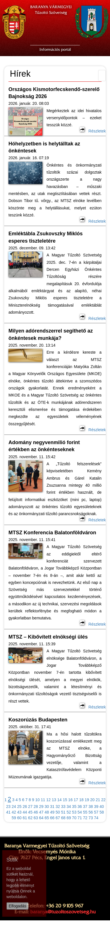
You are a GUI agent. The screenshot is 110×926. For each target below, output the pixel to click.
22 (103, 799)
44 (25, 812)
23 (8, 806)
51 (63, 812)
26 (25, 806)
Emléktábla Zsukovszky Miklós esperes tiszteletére (45, 237)
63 (36, 818)
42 (14, 812)
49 (52, 812)
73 (91, 818)
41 (8, 812)
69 (69, 818)
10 (37, 799)
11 (43, 799)
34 (69, 806)
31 (52, 806)
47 (41, 812)
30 (47, 806)
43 (19, 812)
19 (87, 799)
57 (96, 812)
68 (63, 818)
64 (41, 818)
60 (19, 818)
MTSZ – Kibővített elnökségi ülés (48, 637)
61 (25, 818)
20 (92, 799)
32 (58, 806)
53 (74, 812)
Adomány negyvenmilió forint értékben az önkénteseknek (44, 446)
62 (30, 818)
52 (69, 812)
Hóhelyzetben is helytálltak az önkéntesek (44, 147)
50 (58, 812)
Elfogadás (17, 906)
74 (96, 818)
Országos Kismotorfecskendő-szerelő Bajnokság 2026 (54, 93)
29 (41, 806)
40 (102, 806)
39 (96, 806)
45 (30, 812)
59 (14, 818)
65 (47, 818)
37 (85, 806)
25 (19, 806)
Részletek (93, 131)
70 (74, 818)
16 (70, 799)
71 (80, 818)
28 (36, 806)
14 (59, 799)
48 (47, 812)
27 (30, 806)
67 (58, 818)
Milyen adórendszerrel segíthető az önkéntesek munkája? (50, 334)
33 (63, 806)
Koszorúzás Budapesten (37, 720)
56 (91, 812)
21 (98, 799)
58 (102, 812)
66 (52, 818)
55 (85, 812)
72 (85, 818)
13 (54, 799)
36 (80, 806)
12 (48, 799)
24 (14, 806)
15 (65, 799)
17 (76, 799)
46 (36, 812)
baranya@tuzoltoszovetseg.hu (63, 911)
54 (80, 812)
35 (74, 806)
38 (91, 806)
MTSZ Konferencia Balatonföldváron (52, 532)
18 (81, 799)
